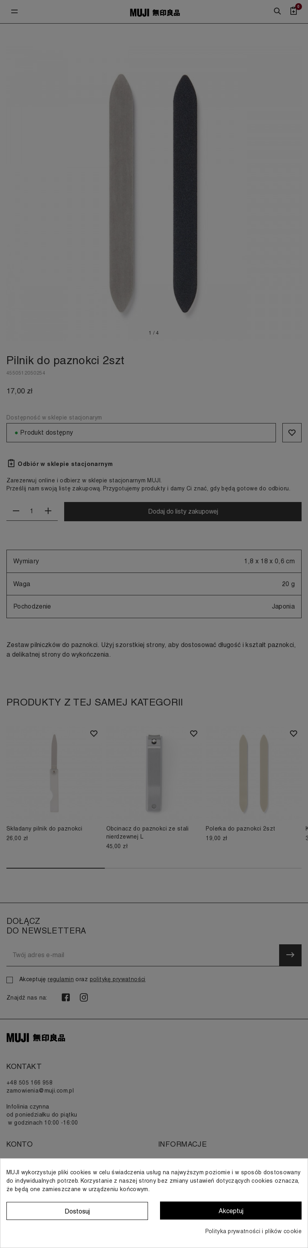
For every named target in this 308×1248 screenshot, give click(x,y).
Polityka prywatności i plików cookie (253, 1231)
